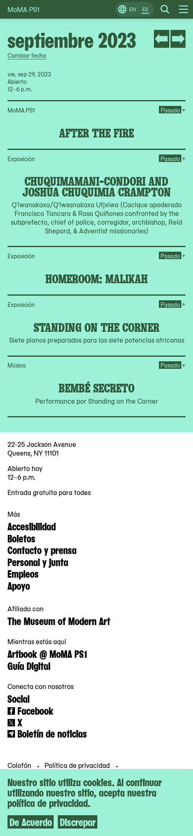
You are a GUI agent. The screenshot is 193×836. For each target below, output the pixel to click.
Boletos (21, 537)
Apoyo (18, 585)
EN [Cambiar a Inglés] (132, 9)
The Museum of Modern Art (58, 620)
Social (18, 698)
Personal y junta (37, 561)
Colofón (20, 765)
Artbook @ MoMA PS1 (47, 653)
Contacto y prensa (42, 549)
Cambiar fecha (26, 55)
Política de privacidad (78, 765)
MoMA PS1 (23, 9)
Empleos (23, 573)
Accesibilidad (31, 525)
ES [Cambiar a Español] (145, 9)
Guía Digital (28, 665)
